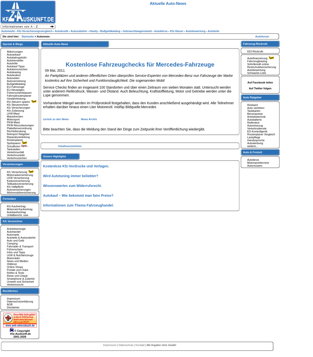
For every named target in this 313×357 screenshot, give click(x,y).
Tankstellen (13, 149)
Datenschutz (126, 345)
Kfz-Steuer (177, 31)
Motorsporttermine (258, 162)
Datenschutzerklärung (20, 301)
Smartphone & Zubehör (21, 278)
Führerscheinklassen (19, 92)
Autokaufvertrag (16, 212)
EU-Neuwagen (15, 89)
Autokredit (62, 31)
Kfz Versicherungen (18, 107)
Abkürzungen (15, 51)
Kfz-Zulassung (15, 110)
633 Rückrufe (255, 51)
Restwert (252, 105)
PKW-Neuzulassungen (20, 125)
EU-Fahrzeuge (15, 86)
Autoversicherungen (19, 189)
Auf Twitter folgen (260, 88)
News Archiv (89, 119)
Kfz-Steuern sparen (22, 101)
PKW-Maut (13, 122)
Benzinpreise (255, 113)
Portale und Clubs (17, 269)
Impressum (13, 298)
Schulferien (17, 146)
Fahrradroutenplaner (19, 95)
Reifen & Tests (15, 272)
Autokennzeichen (17, 69)
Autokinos (253, 159)
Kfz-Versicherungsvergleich (35, 31)
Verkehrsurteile (16, 155)
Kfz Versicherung (21, 172)
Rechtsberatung (16, 131)
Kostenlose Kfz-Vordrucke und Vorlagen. (76, 166)
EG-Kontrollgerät (257, 131)
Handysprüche (256, 140)
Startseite (28, 36)
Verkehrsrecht (15, 284)
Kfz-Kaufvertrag (16, 206)
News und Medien (17, 261)
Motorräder (13, 258)
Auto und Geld (15, 240)
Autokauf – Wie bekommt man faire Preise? (78, 195)
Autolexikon (14, 75)
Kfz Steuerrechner (18, 104)
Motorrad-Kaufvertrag (20, 209)
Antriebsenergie (16, 228)
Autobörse (161, 31)
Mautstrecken (15, 116)
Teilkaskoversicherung (20, 183)
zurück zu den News (56, 119)
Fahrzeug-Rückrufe (255, 43)
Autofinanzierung (261, 58)
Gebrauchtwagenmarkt (138, 31)
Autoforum (262, 36)
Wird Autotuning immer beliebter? (70, 176)
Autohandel (14, 231)
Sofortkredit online (258, 64)
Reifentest (253, 122)
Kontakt (140, 345)
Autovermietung (16, 81)
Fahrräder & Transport (20, 246)
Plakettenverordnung (19, 128)
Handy (94, 31)
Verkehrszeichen (17, 158)
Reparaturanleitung (18, 137)
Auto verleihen (255, 107)
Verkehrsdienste (257, 128)
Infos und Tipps (16, 252)
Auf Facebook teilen (260, 82)
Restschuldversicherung (261, 67)
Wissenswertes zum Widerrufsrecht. (72, 186)
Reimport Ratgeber (18, 134)
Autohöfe (12, 63)
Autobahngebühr (17, 57)
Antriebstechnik (256, 116)
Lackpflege (253, 137)
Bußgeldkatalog (16, 83)
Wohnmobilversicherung (21, 192)
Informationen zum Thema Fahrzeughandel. (78, 205)
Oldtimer (12, 264)
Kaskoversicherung (18, 180)
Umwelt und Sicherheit (20, 281)
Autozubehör (79, 31)
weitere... (252, 146)
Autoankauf (14, 54)
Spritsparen (17, 143)
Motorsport (13, 119)
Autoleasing (14, 72)
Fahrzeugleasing (257, 61)
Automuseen (254, 165)
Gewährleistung (16, 98)
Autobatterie (254, 119)
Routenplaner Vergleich (261, 134)
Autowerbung (255, 143)
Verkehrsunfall (15, 152)
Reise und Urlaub (17, 275)
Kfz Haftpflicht (15, 186)
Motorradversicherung (20, 174)
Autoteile (213, 31)
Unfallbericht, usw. (18, 215)
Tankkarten (253, 110)
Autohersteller (15, 60)
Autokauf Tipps (16, 66)
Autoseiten (13, 78)
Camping (12, 243)
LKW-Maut (13, 113)
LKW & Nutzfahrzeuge (20, 255)
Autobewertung (256, 70)
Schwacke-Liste (256, 72)
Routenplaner (15, 139)
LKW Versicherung (18, 177)
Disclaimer (13, 307)
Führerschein (14, 249)
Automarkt (13, 234)
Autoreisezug (255, 125)
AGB (9, 304)
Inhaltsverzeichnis (69, 146)
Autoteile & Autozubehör (21, 237)
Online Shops (15, 266)
